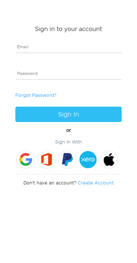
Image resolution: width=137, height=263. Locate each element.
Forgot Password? (35, 95)
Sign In (68, 114)
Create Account (96, 183)
